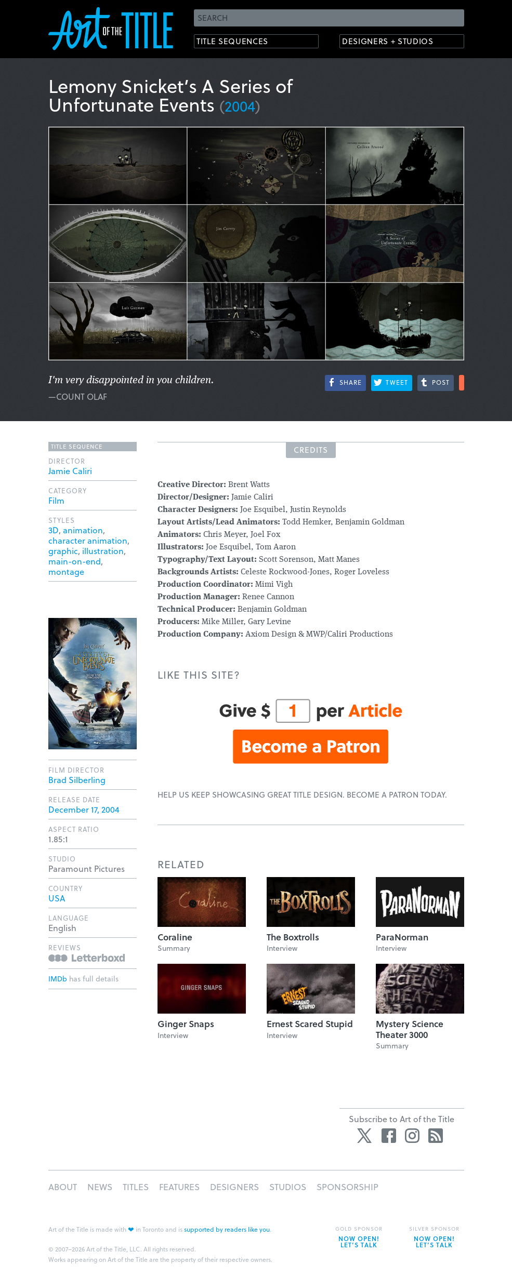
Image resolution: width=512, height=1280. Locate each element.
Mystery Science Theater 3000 (409, 1029)
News (99, 1186)
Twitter (365, 1135)
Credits (311, 449)
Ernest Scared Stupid (310, 1023)
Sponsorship (347, 1186)
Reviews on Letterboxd (86, 958)
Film (56, 500)
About (62, 1186)
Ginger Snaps (185, 1023)
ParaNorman (402, 937)
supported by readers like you (227, 1229)
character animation (87, 540)
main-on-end (74, 561)
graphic (63, 551)
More (461, 382)
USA (56, 898)
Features (179, 1186)
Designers (234, 1186)
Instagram (412, 1135)
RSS (435, 1135)
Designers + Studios (394, 42)
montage (66, 571)
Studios (287, 1186)
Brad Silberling (77, 780)
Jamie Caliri (70, 471)
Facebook (388, 1135)
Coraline (174, 937)
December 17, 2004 (84, 809)
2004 (240, 105)
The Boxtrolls (293, 937)
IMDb (57, 978)
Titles (136, 1186)
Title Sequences (237, 42)
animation (83, 530)
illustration (103, 551)
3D (53, 530)
